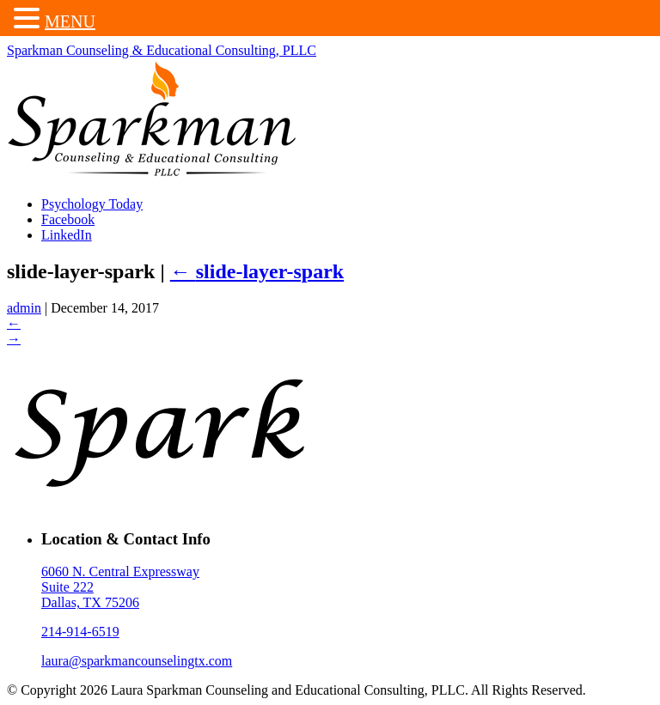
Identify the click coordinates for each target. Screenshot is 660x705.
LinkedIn (66, 235)
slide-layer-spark (257, 271)
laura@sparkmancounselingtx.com (136, 660)
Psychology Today (92, 204)
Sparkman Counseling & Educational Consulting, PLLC (161, 50)
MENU (70, 21)
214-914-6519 (80, 631)
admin (24, 308)
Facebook (68, 219)
